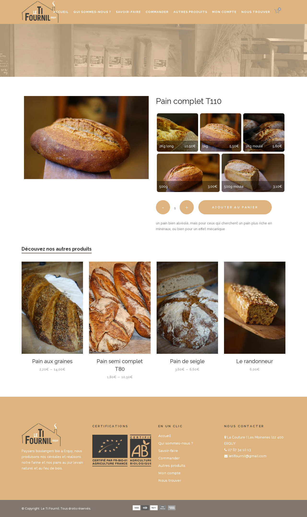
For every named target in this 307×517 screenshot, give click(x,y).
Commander (169, 458)
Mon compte (169, 473)
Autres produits (171, 465)
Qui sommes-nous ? (175, 443)
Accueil (164, 436)
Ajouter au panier (235, 207)
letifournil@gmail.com (247, 456)
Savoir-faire (168, 450)
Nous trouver (169, 480)
